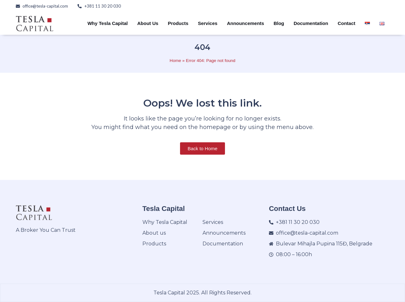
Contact (346, 23)
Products (178, 23)
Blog (279, 23)
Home (175, 60)
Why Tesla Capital (107, 23)
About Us (148, 23)
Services (207, 23)
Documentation (311, 23)
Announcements (245, 23)
